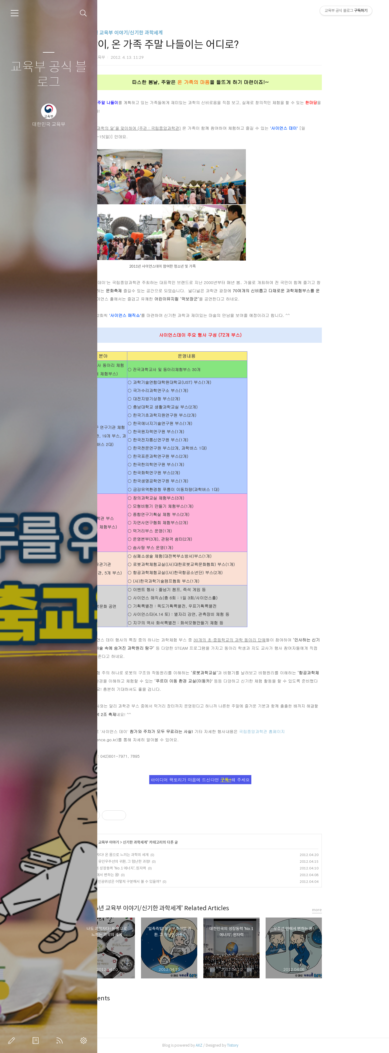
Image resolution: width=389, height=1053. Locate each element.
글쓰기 (12, 1040)
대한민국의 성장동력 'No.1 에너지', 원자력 (153, 868)
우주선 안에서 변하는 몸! (139, 874)
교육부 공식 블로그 (48, 75)
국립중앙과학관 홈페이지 (301, 731)
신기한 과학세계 (174, 842)
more (356, 909)
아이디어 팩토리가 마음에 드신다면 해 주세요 (239, 780)
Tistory (271, 1045)
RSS (60, 1040)
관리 (84, 1040)
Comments (133, 998)
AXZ (238, 1045)
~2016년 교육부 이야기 (140, 842)
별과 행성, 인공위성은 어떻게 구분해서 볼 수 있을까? (160, 881)
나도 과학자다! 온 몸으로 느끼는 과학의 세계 (154, 854)
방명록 (36, 1040)
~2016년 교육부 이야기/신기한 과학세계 (160, 33)
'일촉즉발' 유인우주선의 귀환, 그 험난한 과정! (155, 861)
